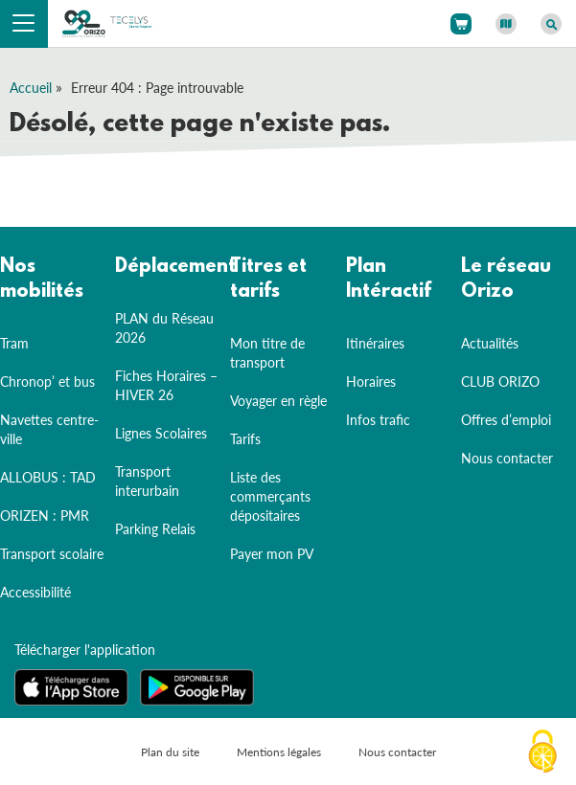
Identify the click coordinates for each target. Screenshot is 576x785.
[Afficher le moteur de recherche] (551, 23)
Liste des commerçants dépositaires (270, 496)
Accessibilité (35, 592)
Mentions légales (279, 752)
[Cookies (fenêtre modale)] (542, 752)
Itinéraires (375, 343)
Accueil (31, 87)
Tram (14, 343)
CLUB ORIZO (500, 381)
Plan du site (170, 752)
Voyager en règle (278, 400)
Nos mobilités (41, 280)
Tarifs (245, 439)
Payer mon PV (271, 554)
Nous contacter (507, 458)
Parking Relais (155, 529)
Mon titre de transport (267, 352)
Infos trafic (378, 420)
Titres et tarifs (268, 280)
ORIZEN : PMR (44, 515)
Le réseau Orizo (506, 280)
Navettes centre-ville (49, 429)
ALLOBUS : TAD (48, 477)
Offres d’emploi (506, 420)
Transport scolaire (52, 554)
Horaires (371, 381)
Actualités (489, 343)
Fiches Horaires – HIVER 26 (166, 385)
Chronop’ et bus (47, 381)
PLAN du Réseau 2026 (164, 328)
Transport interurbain (147, 481)
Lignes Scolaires (161, 433)
